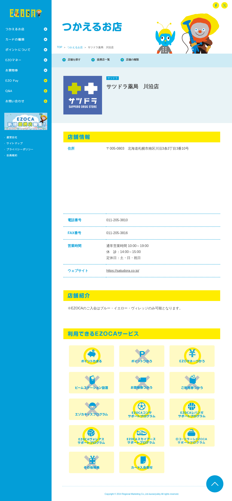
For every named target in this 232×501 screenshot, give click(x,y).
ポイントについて (18, 50)
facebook (216, 5)
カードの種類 (14, 39)
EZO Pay (11, 80)
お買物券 (11, 70)
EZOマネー (13, 60)
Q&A (8, 91)
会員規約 (11, 155)
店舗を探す (77, 60)
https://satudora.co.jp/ (122, 270)
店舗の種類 (146, 60)
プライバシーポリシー (20, 149)
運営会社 (11, 137)
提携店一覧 (111, 60)
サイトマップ (14, 143)
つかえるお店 (14, 29)
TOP (59, 47)
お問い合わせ (14, 101)
